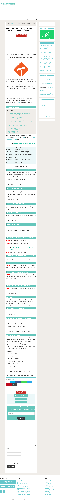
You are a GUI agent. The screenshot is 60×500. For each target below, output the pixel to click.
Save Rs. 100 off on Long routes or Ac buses (17, 124)
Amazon (10, 192)
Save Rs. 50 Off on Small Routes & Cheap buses (19, 125)
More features (13, 132)
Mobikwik (8, 161)
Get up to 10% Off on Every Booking (16, 116)
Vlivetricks (8, 3)
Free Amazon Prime (44, 108)
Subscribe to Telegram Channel (7, 486)
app (24, 321)
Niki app (15, 139)
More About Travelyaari (13, 131)
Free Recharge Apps (44, 110)
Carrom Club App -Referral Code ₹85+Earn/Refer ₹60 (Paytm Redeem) (47, 89)
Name (8, 448)
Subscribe (21, 418)
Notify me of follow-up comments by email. (16, 461)
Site (16, 321)
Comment (9, 429)
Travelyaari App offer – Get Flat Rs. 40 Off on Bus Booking (20, 121)
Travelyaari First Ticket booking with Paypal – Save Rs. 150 (20, 113)
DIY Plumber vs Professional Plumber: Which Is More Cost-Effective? (45, 53)
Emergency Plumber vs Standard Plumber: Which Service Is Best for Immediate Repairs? (46, 58)
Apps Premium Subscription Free (47, 113)
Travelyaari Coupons (12, 112)
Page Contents (10, 110)
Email (8, 454)
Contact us (36, 499)
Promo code (16, 137)
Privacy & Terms (42, 499)
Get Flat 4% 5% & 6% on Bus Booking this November (19, 120)
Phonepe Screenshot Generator (47, 102)
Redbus (32, 100)
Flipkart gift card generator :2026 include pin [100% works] (46, 95)
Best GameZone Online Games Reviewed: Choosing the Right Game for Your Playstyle (47, 47)
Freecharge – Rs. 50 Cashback (15, 118)
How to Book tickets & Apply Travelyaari (16, 129)
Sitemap (47, 499)
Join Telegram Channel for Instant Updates (21, 392)
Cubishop (10, 139)
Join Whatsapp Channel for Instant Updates (21, 35)
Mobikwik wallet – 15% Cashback (15, 117)
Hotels (18, 102)
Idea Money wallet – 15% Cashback (16, 128)
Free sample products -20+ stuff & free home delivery (46, 79)
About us (32, 499)
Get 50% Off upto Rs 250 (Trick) (15, 114)
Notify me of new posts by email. (14, 463)
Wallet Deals (10, 127)
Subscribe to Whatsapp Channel (8, 482)
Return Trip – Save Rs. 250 (14, 122)
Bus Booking (12, 379)
